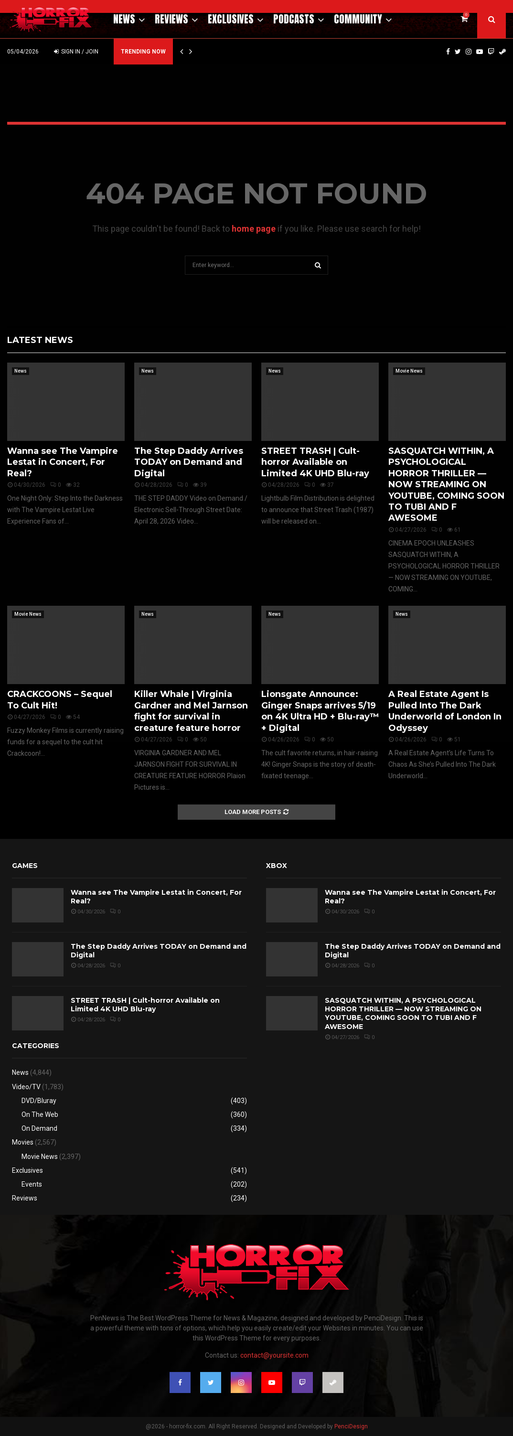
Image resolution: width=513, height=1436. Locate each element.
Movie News (409, 371)
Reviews (171, 19)
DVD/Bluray (38, 1100)
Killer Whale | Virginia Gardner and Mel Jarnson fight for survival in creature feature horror (191, 711)
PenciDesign (351, 1426)
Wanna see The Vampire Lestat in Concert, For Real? (62, 462)
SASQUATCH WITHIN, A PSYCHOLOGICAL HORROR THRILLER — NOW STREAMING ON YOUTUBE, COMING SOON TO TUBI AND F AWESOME (446, 484)
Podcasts (293, 19)
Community (358, 19)
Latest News (40, 340)
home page (254, 229)
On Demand (39, 1128)
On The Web (39, 1114)
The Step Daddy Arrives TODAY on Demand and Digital (188, 462)
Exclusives (231, 19)
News (124, 19)
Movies (22, 1142)
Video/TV (26, 1087)
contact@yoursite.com (274, 1355)
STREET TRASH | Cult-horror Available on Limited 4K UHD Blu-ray (315, 462)
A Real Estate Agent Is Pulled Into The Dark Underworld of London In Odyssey (445, 711)
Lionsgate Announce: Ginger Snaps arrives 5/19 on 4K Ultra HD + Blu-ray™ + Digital (320, 711)
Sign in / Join (76, 51)
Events (31, 1184)
